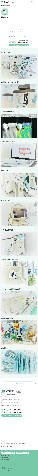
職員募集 (3, 467)
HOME (2, 5)
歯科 (6, 5)
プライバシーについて (6, 470)
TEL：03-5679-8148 (5, 457)
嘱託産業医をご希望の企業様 (7, 468)
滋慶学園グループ (5, 465)
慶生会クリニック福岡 (22, 452)
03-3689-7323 (14, 410)
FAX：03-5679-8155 (5, 459)
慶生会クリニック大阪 (8, 452)
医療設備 (9, 5)
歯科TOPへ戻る (19, 383)
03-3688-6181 (14, 412)
